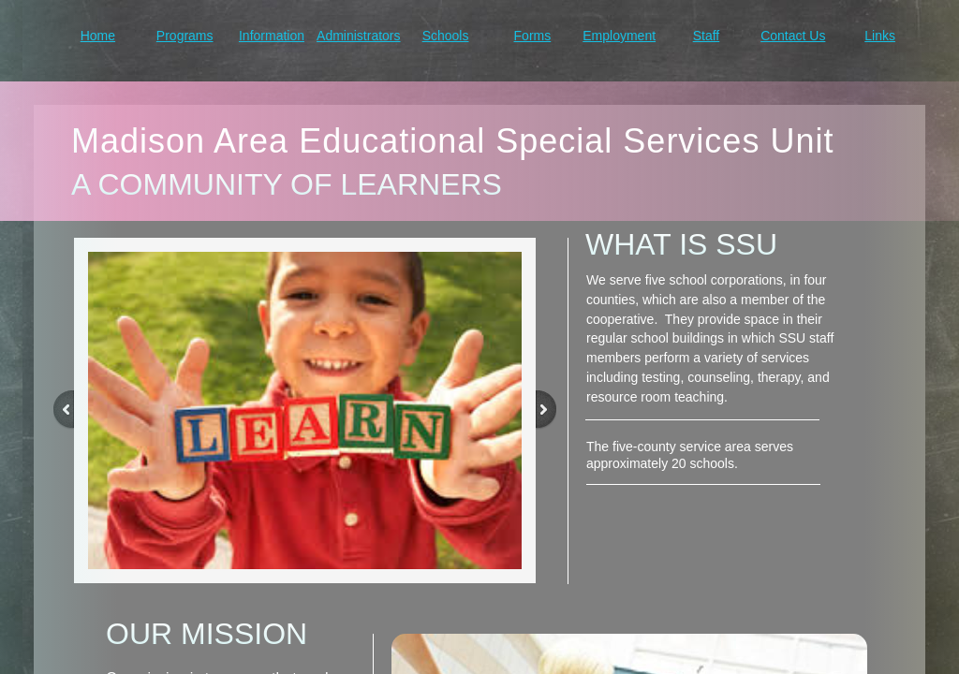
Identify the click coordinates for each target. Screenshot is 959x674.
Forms (533, 35)
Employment (619, 35)
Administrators (358, 35)
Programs (185, 35)
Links (879, 35)
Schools (445, 35)
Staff (706, 35)
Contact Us (792, 35)
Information (271, 35)
